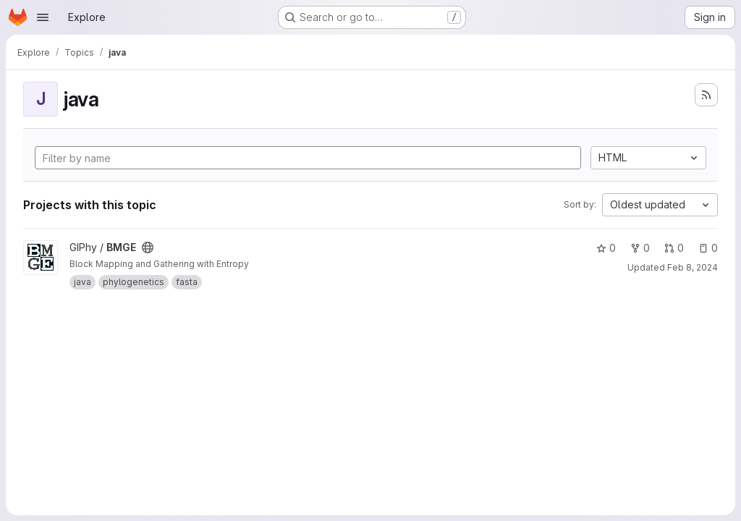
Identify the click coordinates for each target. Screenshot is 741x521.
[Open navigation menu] (42, 17)
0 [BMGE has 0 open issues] (708, 248)
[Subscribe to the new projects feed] (706, 94)
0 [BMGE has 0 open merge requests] (674, 248)
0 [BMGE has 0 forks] (640, 248)
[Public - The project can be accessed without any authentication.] (147, 247)
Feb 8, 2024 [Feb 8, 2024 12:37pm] (692, 267)
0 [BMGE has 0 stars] (606, 248)
